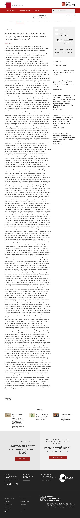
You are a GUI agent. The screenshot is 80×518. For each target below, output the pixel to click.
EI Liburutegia (8, 504)
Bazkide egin (27, 480)
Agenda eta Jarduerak (8, 508)
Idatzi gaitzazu (46, 480)
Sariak (6, 511)
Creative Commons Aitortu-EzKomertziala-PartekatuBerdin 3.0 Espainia (68, 41)
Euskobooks (71, 22)
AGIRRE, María (8, 43)
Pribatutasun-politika (25, 501)
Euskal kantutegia (59, 22)
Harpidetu (36, 10)
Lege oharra (23, 498)
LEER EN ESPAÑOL (62, 30)
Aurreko (24, 10)
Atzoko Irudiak (36, 22)
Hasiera (11, 22)
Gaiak (28, 22)
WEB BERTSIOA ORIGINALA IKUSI (61, 34)
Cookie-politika (23, 504)
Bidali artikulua (57, 457)
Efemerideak (47, 22)
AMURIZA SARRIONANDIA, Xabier (64, 53)
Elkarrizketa (20, 22)
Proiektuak (8, 501)
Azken (10, 10)
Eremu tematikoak (10, 498)
